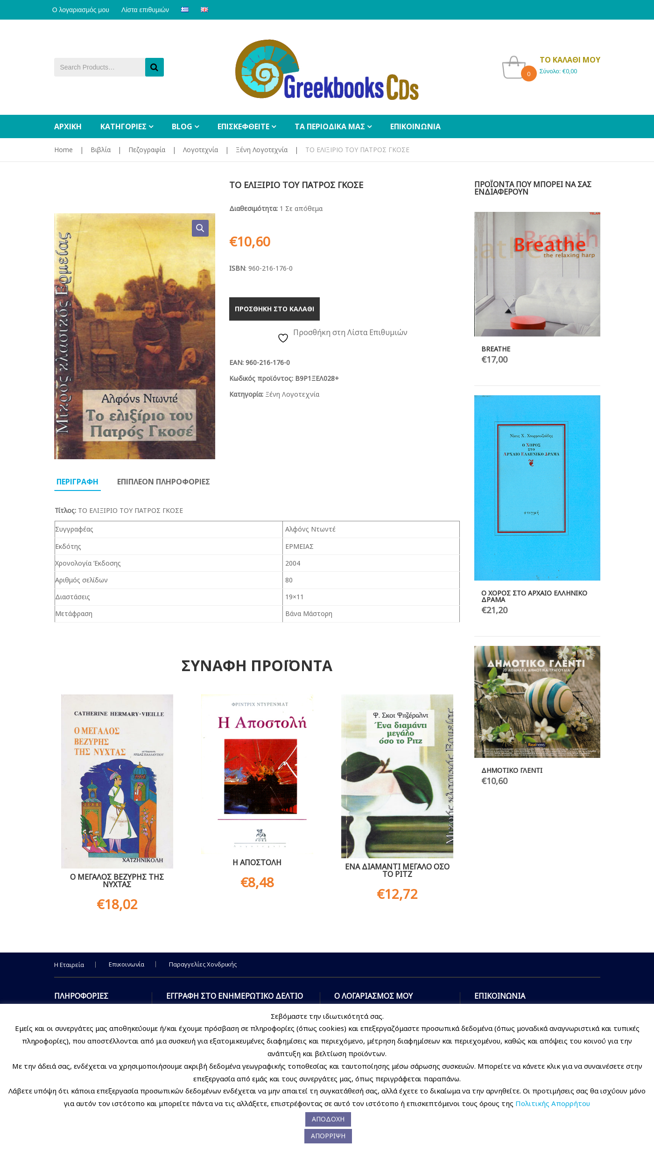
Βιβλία (101, 149)
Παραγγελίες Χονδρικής (203, 964)
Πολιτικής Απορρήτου (552, 1103)
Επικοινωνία (126, 964)
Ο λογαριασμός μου (82, 10)
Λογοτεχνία (200, 149)
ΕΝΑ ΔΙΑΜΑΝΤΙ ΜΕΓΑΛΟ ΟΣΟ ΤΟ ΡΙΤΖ (397, 870)
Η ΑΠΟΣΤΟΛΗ (256, 862)
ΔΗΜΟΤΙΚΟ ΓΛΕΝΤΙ (511, 770)
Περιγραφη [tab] (77, 481)
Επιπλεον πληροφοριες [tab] (163, 481)
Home (63, 149)
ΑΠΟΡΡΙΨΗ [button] (328, 1135)
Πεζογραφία (146, 149)
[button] (200, 228)
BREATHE (495, 348)
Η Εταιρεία (69, 964)
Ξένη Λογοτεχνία (262, 149)
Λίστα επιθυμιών (151, 10)
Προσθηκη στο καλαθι (274, 308)
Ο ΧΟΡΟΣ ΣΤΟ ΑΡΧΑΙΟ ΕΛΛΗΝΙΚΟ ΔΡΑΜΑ (534, 596)
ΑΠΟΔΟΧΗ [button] (328, 1118)
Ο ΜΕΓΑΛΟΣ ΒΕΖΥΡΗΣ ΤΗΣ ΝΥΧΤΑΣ (117, 881)
